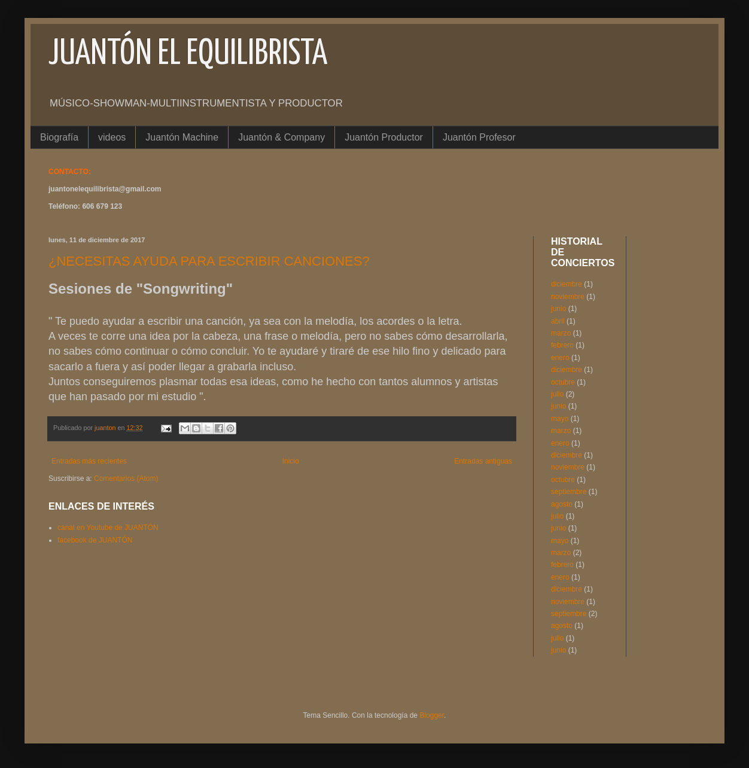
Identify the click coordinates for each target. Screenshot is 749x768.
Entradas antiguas (483, 461)
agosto (562, 504)
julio (557, 394)
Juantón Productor (384, 137)
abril (558, 321)
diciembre (566, 284)
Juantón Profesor (479, 137)
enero (560, 357)
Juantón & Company (281, 137)
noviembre (567, 296)
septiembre (568, 491)
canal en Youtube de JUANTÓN (108, 527)
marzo (561, 333)
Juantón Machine (181, 137)
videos (112, 137)
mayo (559, 419)
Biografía (59, 137)
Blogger (431, 715)
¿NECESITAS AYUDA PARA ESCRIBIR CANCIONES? (209, 261)
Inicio (290, 461)
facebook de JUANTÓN (94, 540)
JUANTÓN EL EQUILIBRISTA (187, 54)
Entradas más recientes (89, 461)
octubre (563, 382)
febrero (562, 345)
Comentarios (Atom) (126, 478)
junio (558, 308)
